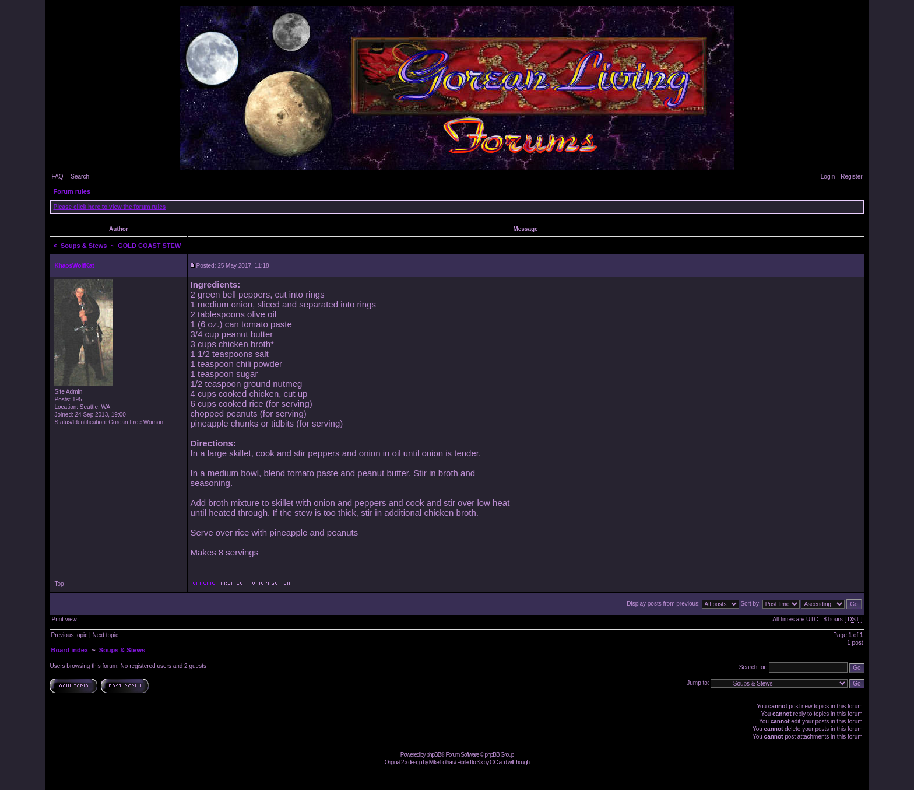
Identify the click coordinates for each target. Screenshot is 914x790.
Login (828, 176)
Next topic (105, 635)
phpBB (433, 754)
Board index (69, 649)
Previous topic (69, 635)
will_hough (518, 762)
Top (59, 584)
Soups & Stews (84, 245)
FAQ (57, 176)
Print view (63, 619)
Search (80, 176)
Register (851, 176)
